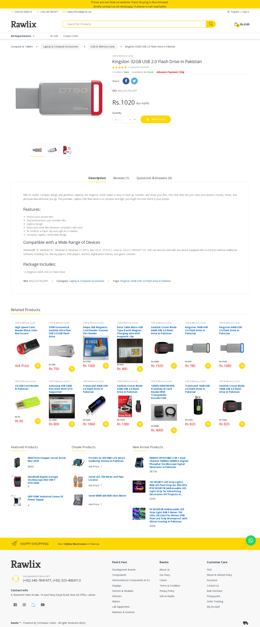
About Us (165, 569)
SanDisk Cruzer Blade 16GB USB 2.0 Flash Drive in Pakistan (232, 388)
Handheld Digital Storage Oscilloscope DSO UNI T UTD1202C (43, 479)
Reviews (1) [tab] (121, 178)
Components (119, 574)
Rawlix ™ (16, 622)
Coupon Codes (70, 35)
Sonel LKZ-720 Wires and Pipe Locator (106, 478)
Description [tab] (97, 178)
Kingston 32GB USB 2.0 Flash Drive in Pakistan (145, 281)
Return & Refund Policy (219, 574)
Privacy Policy (167, 590)
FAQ (209, 569)
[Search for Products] (134, 24)
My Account (213, 606)
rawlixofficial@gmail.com (77, 11)
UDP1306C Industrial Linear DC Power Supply (46, 498)
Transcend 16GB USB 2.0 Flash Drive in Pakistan (197, 388)
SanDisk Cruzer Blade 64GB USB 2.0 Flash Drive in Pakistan (163, 330)
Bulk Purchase (214, 590)
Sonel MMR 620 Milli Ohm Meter (107, 495)
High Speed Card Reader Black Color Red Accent (26, 330)
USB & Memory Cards (103, 46)
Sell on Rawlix (167, 596)
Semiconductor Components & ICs (131, 580)
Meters (116, 601)
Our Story (165, 574)
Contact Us (213, 585)
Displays (116, 585)
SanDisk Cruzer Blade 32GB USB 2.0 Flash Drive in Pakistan (129, 388)
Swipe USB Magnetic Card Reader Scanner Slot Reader (95, 330)
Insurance (212, 580)
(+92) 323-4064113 (21, 11)
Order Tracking (215, 601)
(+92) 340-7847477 (47, 11)
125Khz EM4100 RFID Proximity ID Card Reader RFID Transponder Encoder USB (163, 392)
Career (163, 580)
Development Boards (123, 569)
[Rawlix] (23, 24)
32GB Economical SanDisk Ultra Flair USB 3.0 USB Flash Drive (60, 332)
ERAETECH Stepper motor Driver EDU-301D (47, 459)
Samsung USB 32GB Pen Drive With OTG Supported (60, 388)
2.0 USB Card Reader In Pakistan (27, 387)
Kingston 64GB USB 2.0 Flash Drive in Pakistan (230, 330)
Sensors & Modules (122, 590)
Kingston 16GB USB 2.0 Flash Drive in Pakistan (196, 330)
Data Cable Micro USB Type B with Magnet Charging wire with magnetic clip (130, 332)
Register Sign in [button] (238, 11)
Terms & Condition (170, 585)
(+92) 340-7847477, (38, 580)
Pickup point (213, 596)
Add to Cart (155, 119)
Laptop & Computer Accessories (60, 46)
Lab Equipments (121, 606)
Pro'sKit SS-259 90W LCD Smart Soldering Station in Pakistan (107, 459)
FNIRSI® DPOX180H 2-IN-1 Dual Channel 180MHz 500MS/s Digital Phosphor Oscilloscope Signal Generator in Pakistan (168, 462)
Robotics (117, 596)
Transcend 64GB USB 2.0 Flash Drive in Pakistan (95, 388)
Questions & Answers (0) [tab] (154, 178)
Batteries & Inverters (123, 612)
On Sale (54, 35)
